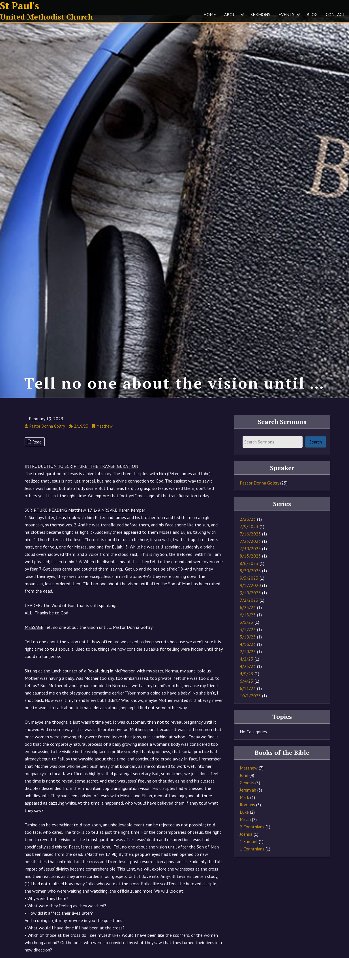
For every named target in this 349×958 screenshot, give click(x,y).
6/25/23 (248, 615)
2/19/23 (248, 659)
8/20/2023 (250, 578)
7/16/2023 (250, 542)
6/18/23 (248, 622)
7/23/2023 (250, 549)
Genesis (247, 790)
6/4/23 (246, 689)
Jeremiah (248, 798)
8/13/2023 (250, 564)
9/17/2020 (250, 593)
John (244, 783)
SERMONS (260, 14)
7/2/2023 (249, 608)
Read (35, 449)
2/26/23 (248, 527)
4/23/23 (248, 674)
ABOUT (231, 14)
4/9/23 (246, 681)
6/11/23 (248, 696)
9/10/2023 (250, 600)
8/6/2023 (249, 571)
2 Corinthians (252, 834)
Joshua (246, 842)
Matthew (249, 776)
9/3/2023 (249, 586)
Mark (244, 805)
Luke (244, 820)
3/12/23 (248, 637)
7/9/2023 (249, 534)
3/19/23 (248, 645)
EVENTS (286, 14)
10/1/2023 (250, 703)
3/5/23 (246, 630)
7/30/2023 (250, 556)
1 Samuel (249, 849)
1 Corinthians (252, 857)
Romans (247, 812)
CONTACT (335, 14)
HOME (210, 14)
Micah (245, 827)
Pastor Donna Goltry (259, 491)
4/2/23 (246, 667)
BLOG (312, 14)
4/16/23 (248, 652)
